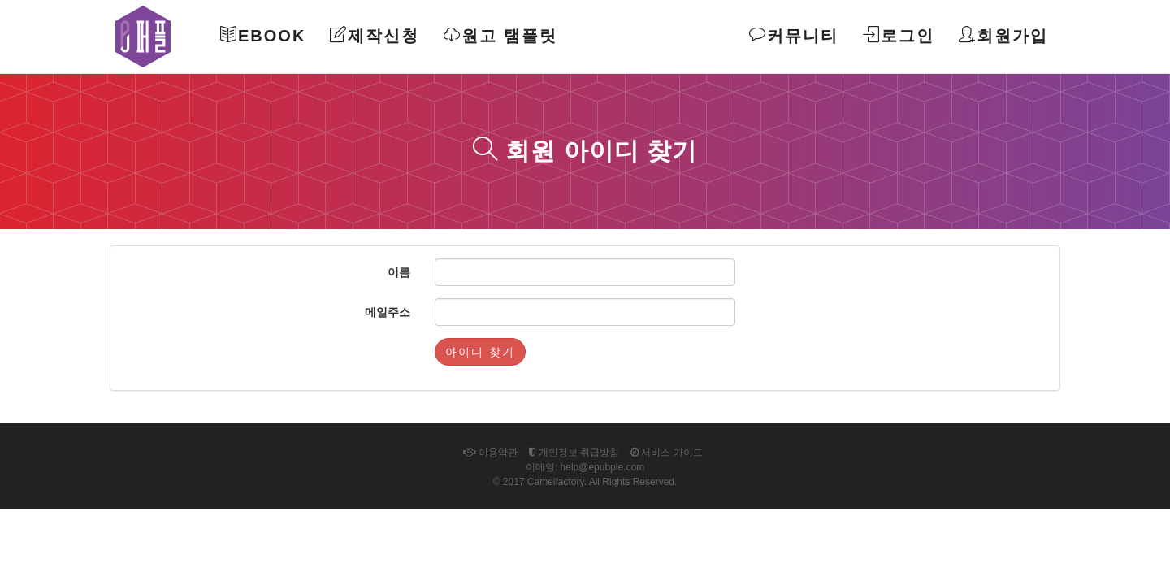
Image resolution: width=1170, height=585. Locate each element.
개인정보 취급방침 (574, 452)
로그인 (898, 35)
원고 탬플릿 (500, 35)
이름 (399, 272)
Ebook (263, 35)
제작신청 (374, 35)
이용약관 (490, 452)
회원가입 (1003, 35)
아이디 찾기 (480, 351)
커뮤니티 (793, 35)
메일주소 (387, 312)
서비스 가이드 (666, 452)
